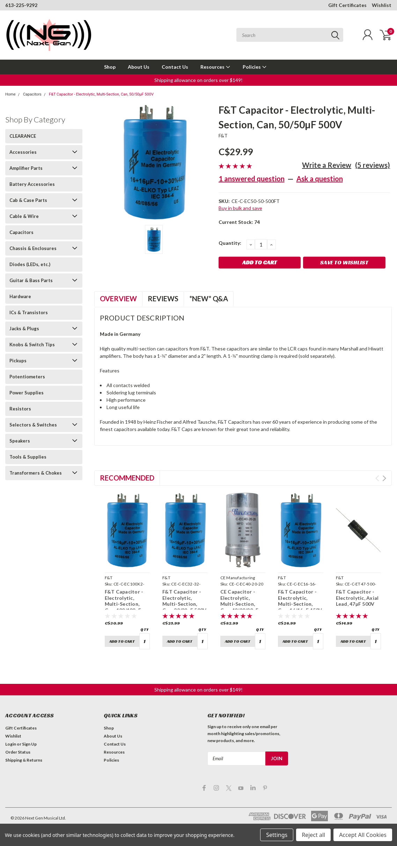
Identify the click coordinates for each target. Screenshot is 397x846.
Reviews (163, 298)
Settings (276, 835)
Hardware (20, 296)
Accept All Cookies (363, 835)
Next (384, 478)
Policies (255, 67)
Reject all (313, 835)
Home (10, 94)
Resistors (20, 408)
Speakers (19, 441)
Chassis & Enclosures (33, 248)
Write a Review (326, 165)
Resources (215, 67)
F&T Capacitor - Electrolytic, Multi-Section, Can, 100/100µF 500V (124, 604)
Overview (118, 298)
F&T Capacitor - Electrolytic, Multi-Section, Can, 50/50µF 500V (101, 94)
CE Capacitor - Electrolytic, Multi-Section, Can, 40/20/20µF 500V (239, 604)
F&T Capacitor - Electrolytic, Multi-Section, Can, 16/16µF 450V (300, 601)
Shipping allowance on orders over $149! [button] (198, 80)
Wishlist (381, 5)
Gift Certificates (347, 5)
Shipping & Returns (23, 760)
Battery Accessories (32, 184)
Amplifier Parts (26, 168)
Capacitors (32, 94)
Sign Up (29, 744)
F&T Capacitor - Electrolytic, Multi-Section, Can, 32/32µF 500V (184, 601)
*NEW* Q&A (208, 298)
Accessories (23, 152)
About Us (138, 67)
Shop (110, 67)
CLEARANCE (22, 136)
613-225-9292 (21, 5)
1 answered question (252, 178)
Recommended (127, 478)
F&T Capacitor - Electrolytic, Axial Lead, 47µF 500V (357, 598)
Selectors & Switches (33, 425)
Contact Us (175, 67)
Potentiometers (27, 376)
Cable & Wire (24, 216)
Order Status (17, 752)
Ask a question (319, 178)
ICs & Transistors (28, 312)
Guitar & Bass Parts (31, 280)
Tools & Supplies (27, 457)
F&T (223, 135)
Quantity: (230, 243)
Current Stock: (239, 222)
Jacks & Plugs (24, 328)
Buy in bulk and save (240, 208)
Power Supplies (26, 392)
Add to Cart (122, 641)
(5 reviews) (372, 165)
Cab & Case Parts (28, 200)
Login (10, 744)
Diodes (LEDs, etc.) (29, 264)
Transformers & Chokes (35, 473)
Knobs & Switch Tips (32, 344)
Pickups (18, 360)
